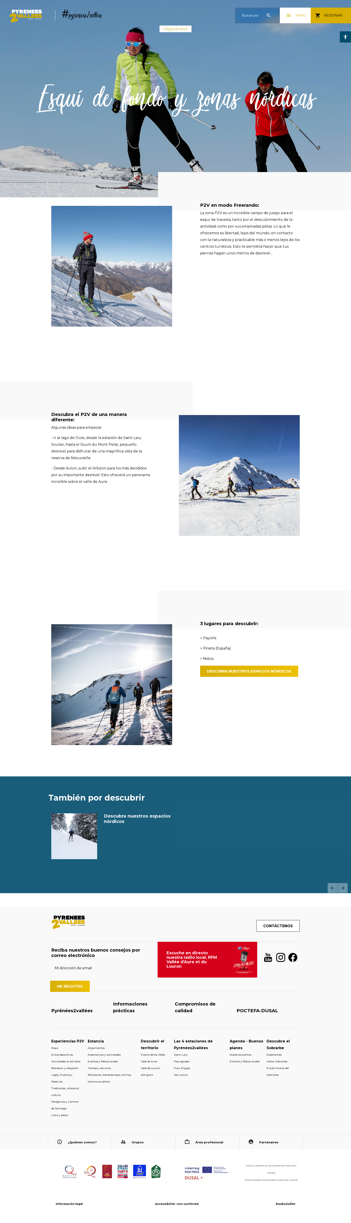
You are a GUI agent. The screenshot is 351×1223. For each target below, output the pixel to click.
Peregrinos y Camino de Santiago (65, 1105)
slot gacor (147, 1074)
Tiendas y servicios (99, 1068)
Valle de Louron (150, 1068)
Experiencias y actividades (104, 1054)
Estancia (96, 1041)
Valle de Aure (149, 1061)
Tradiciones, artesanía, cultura (65, 1092)
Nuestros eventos (240, 1054)
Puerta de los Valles (153, 1054)
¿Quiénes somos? (82, 1142)
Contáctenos (278, 926)
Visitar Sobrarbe (277, 1061)
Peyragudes (181, 1061)
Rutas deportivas (62, 1054)
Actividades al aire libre (65, 1061)
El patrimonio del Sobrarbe (278, 1071)
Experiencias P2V (67, 1041)
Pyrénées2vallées (72, 1010)
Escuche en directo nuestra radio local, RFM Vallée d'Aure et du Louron (192, 959)
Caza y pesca (59, 1115)
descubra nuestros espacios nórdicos (249, 671)
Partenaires (268, 1142)
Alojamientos (96, 1048)
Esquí (54, 1048)
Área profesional (209, 1142)
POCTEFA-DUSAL (257, 1010)
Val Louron (181, 1074)
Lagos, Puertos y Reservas (62, 1078)
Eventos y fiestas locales (103, 1061)
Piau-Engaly (182, 1068)
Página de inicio (175, 29)
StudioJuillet (285, 1204)
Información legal (69, 1204)
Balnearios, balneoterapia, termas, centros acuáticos (110, 1078)
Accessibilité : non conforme (177, 1204)
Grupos (138, 1142)
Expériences (274, 1054)
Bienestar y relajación (65, 1068)
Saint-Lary (181, 1054)
